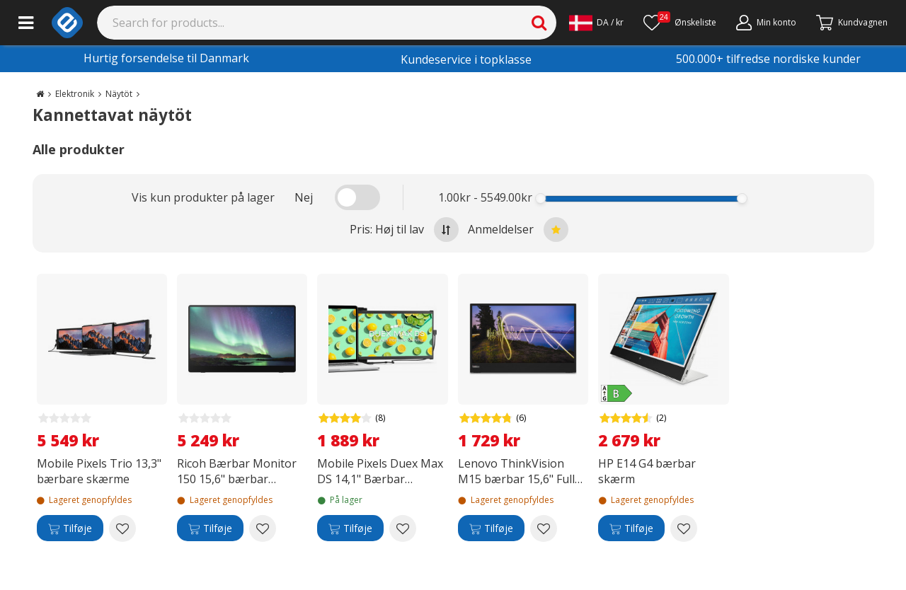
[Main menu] (25, 22)
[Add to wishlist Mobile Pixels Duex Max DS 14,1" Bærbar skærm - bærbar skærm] (402, 528)
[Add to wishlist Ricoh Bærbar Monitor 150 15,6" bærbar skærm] (262, 528)
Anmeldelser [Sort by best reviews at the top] (518, 229)
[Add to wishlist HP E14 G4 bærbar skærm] (683, 528)
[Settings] (596, 22)
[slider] (540, 198)
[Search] (327, 23)
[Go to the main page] (40, 94)
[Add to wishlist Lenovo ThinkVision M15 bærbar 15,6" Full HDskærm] (543, 528)
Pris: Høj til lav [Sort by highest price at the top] (404, 229)
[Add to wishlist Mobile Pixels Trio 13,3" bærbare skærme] (122, 528)
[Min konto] (766, 22)
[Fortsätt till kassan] (852, 22)
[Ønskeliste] (679, 22)
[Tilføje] (70, 528)
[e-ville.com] (67, 22)
